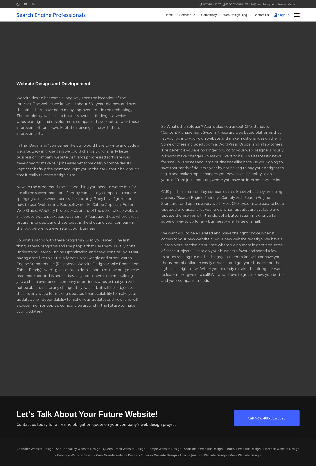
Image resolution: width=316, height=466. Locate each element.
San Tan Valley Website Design (78, 449)
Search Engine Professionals (51, 15)
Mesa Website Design (245, 455)
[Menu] (297, 15)
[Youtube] (25, 4)
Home (169, 15)
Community (209, 15)
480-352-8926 (234, 4)
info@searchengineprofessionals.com (273, 4)
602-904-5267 (212, 4)
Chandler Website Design (35, 449)
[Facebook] (18, 4)
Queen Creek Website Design (124, 449)
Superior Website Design (159, 455)
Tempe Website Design (164, 449)
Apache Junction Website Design (203, 455)
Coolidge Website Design (75, 455)
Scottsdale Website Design (203, 449)
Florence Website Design (281, 449)
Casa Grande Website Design (117, 455)
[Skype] (33, 4)
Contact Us (261, 15)
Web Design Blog (235, 15)
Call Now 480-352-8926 (266, 418)
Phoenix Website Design (243, 449)
